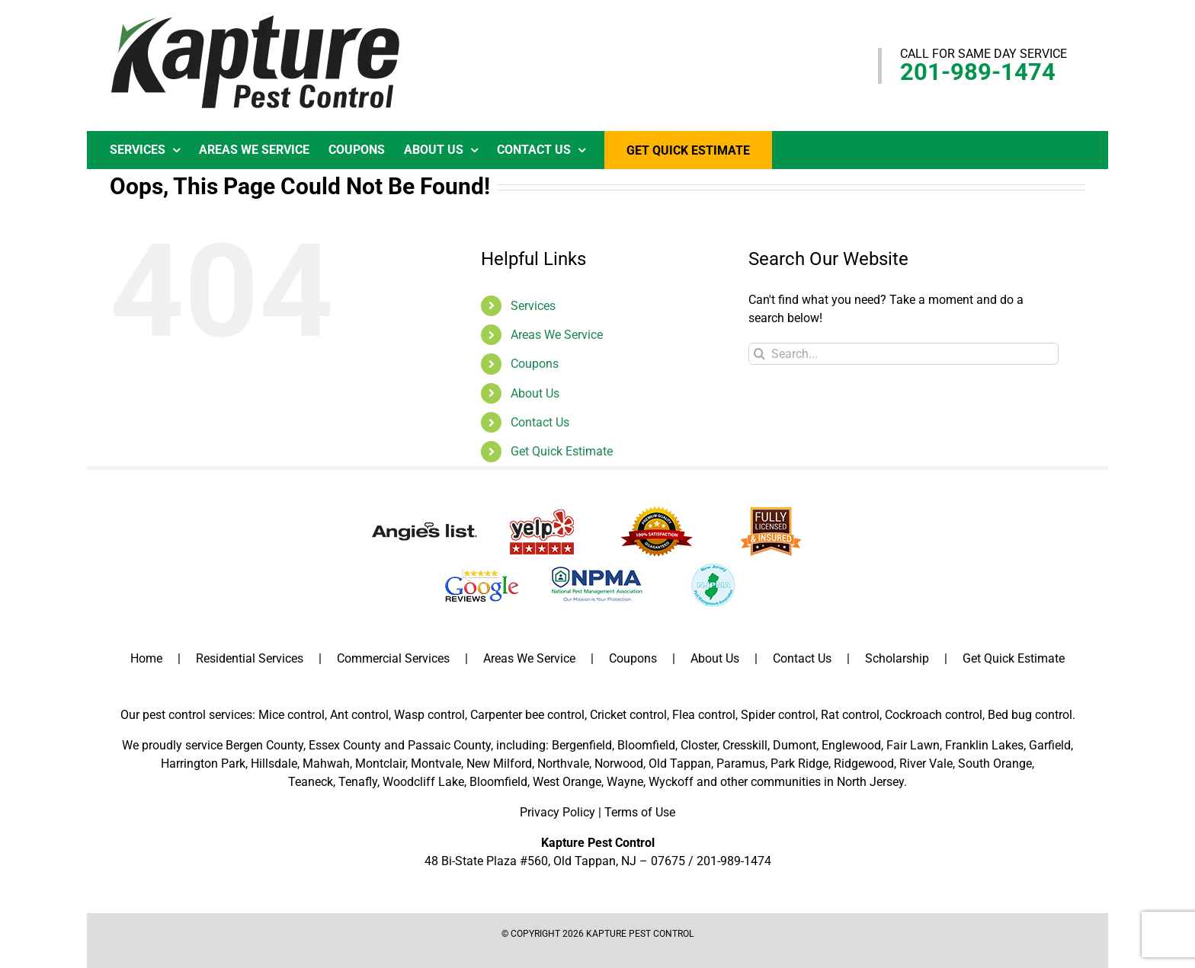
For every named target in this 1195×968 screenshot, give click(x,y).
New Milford (499, 763)
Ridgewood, (865, 763)
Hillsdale (274, 763)
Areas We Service (557, 334)
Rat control (850, 715)
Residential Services (249, 658)
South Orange (995, 763)
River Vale (926, 763)
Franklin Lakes (984, 745)
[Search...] (903, 354)
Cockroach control (933, 715)
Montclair (380, 763)
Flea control (703, 715)
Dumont (794, 745)
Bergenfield (582, 745)
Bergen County (264, 745)
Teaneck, (311, 782)
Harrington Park (203, 763)
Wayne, (626, 782)
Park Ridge (799, 763)
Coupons (535, 363)
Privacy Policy (557, 812)
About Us (535, 393)
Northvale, (564, 763)
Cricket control (628, 715)
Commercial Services (393, 658)
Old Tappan (680, 763)
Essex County (345, 745)
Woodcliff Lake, (424, 782)
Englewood (851, 745)
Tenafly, (359, 782)
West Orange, (568, 782)
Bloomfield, (499, 782)
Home (146, 658)
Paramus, (741, 763)
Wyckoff (671, 782)
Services (533, 306)
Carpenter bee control (527, 715)
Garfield (1050, 745)
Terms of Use (639, 812)
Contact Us (540, 422)
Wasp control (429, 715)
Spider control (778, 715)
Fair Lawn (913, 745)
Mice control (291, 715)
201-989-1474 (978, 72)
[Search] (759, 354)
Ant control (359, 715)
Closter (699, 745)
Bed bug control (1030, 715)
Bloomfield (646, 745)
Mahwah (326, 763)
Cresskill (744, 745)
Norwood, (620, 763)
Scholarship (897, 658)
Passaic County (449, 745)
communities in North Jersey (827, 782)
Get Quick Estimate (562, 451)
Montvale (436, 763)
